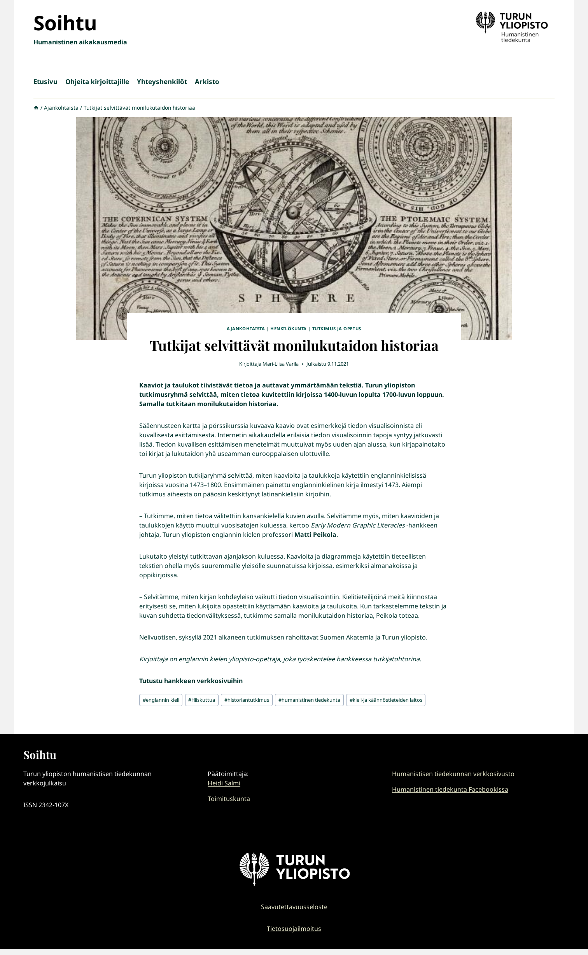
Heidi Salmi (224, 783)
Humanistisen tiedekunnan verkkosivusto (453, 773)
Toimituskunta (229, 798)
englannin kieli (161, 699)
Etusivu (45, 81)
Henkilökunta (288, 328)
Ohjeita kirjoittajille (97, 81)
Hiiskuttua (201, 699)
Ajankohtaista (246, 328)
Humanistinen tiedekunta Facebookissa (450, 789)
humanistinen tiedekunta (309, 699)
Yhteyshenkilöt (162, 81)
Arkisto (207, 81)
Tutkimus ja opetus (336, 328)
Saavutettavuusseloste (294, 906)
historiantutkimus (246, 699)
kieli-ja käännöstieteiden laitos (386, 699)
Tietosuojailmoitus (294, 928)
